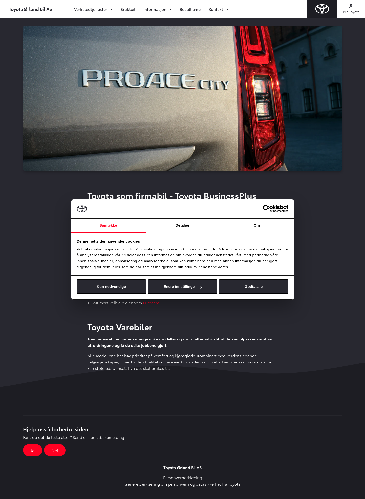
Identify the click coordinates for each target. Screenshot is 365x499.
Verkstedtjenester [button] (91, 9)
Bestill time (190, 9)
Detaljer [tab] (183, 225)
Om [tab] (257, 225)
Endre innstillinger (182, 286)
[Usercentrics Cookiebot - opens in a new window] (266, 208)
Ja (32, 450)
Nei (55, 450)
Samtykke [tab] (108, 225)
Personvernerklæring (182, 477)
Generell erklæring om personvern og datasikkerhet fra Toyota (182, 484)
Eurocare (151, 302)
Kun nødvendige (111, 286)
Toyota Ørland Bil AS (30, 9)
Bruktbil (128, 9)
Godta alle (254, 286)
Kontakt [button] (216, 9)
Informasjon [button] (155, 9)
